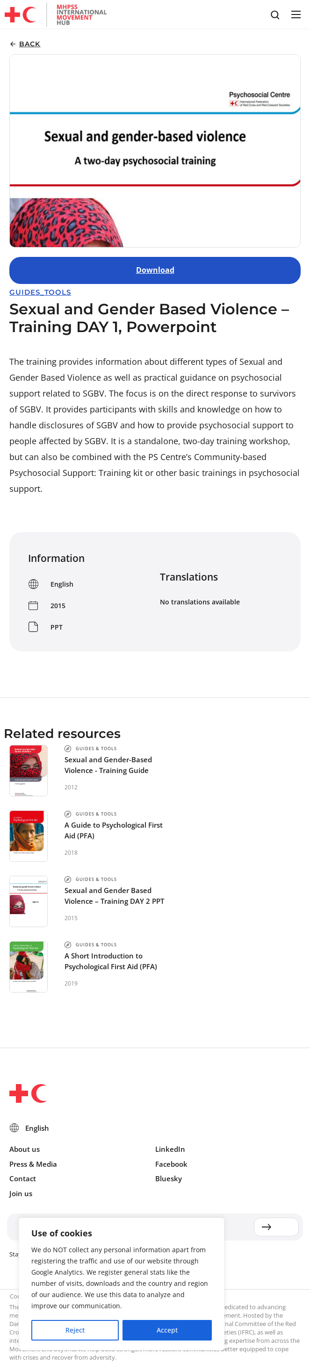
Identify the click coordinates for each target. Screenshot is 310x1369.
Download (155, 270)
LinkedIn (170, 1149)
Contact (22, 1178)
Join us (20, 1193)
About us (24, 1149)
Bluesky (168, 1178)
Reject (75, 1330)
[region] (121, 1284)
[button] (295, 14)
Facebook (171, 1164)
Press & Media (33, 1164)
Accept (167, 1330)
